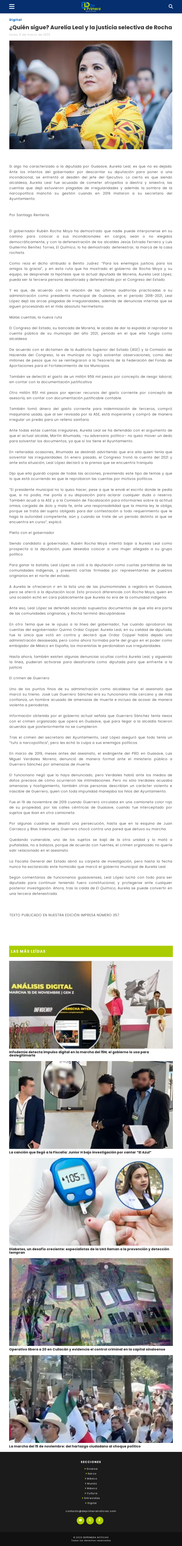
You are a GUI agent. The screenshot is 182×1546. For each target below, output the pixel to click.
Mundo (91, 1483)
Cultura (91, 1493)
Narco (91, 1473)
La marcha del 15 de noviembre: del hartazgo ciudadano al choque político (75, 1446)
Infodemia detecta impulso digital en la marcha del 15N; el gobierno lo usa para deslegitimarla (79, 1054)
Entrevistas (91, 1498)
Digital (15, 20)
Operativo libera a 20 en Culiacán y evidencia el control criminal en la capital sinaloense (87, 1349)
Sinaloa (91, 1468)
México (91, 1478)
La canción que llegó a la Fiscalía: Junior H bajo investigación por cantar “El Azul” (80, 1152)
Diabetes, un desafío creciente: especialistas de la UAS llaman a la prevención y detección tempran (89, 1251)
